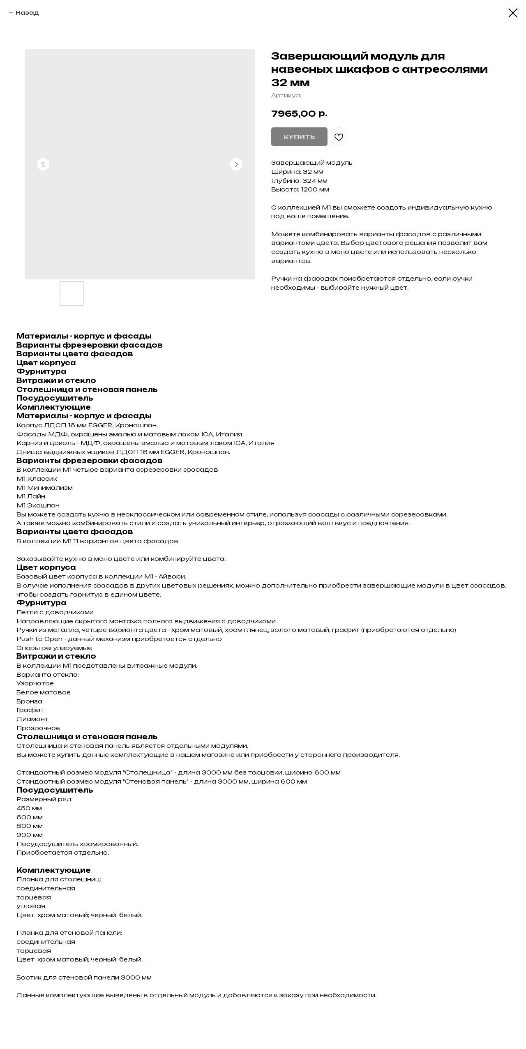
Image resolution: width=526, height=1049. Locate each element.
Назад (27, 12)
